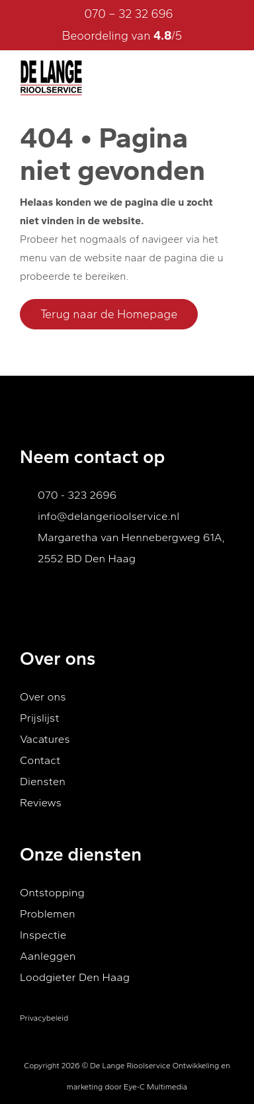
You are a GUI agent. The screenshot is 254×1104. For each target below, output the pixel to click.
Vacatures (45, 738)
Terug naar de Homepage (108, 314)
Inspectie (43, 934)
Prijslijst (39, 717)
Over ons (42, 696)
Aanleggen (47, 955)
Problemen (47, 913)
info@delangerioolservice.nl (108, 516)
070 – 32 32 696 (128, 14)
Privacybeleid (44, 1018)
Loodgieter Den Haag (75, 977)
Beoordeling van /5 (132, 35)
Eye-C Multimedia (155, 1086)
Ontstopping (52, 892)
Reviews (41, 802)
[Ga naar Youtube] (53, 593)
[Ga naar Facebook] (29, 593)
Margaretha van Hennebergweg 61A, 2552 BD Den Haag (131, 548)
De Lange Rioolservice (130, 1065)
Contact (40, 760)
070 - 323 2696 (77, 494)
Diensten (42, 781)
